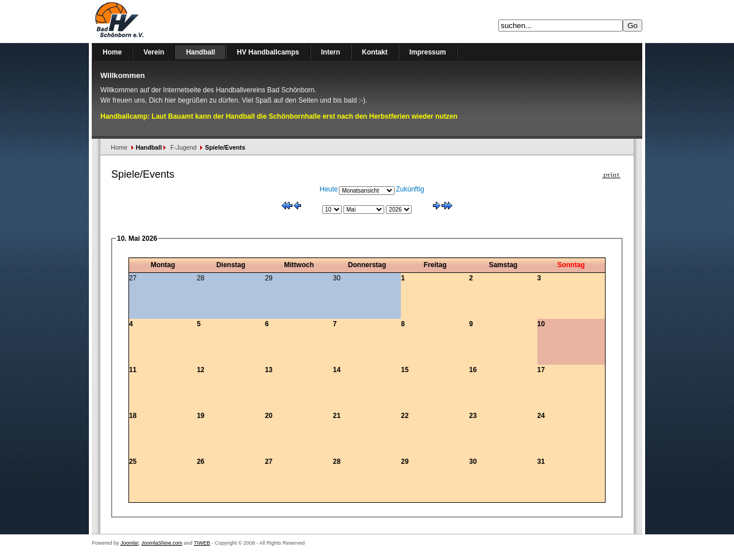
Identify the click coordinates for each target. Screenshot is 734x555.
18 (132, 416)
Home (119, 147)
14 (337, 370)
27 (268, 462)
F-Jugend (183, 147)
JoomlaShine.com (162, 543)
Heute (328, 189)
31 (541, 462)
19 (200, 416)
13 (268, 370)
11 (132, 370)
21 (337, 416)
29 (404, 462)
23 (473, 416)
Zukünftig (410, 189)
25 (132, 462)
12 (200, 370)
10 (541, 324)
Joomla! (129, 543)
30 (473, 462)
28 (337, 462)
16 (473, 370)
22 (404, 416)
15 (404, 370)
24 (541, 416)
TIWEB (202, 543)
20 (268, 416)
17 (541, 370)
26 (200, 462)
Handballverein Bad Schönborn (149, 21)
